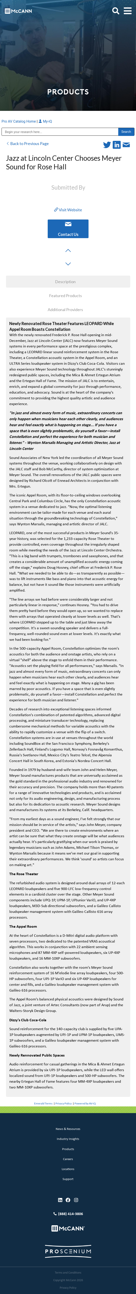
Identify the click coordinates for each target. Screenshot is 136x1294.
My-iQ (45, 121)
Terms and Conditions (68, 1272)
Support (68, 1179)
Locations (68, 1169)
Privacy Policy (63, 1103)
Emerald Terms (43, 1103)
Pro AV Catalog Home (19, 121)
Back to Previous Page (27, 143)
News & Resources (68, 1129)
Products (68, 1149)
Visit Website (68, 209)
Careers (68, 1159)
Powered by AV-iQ (85, 1103)
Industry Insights (68, 1139)
